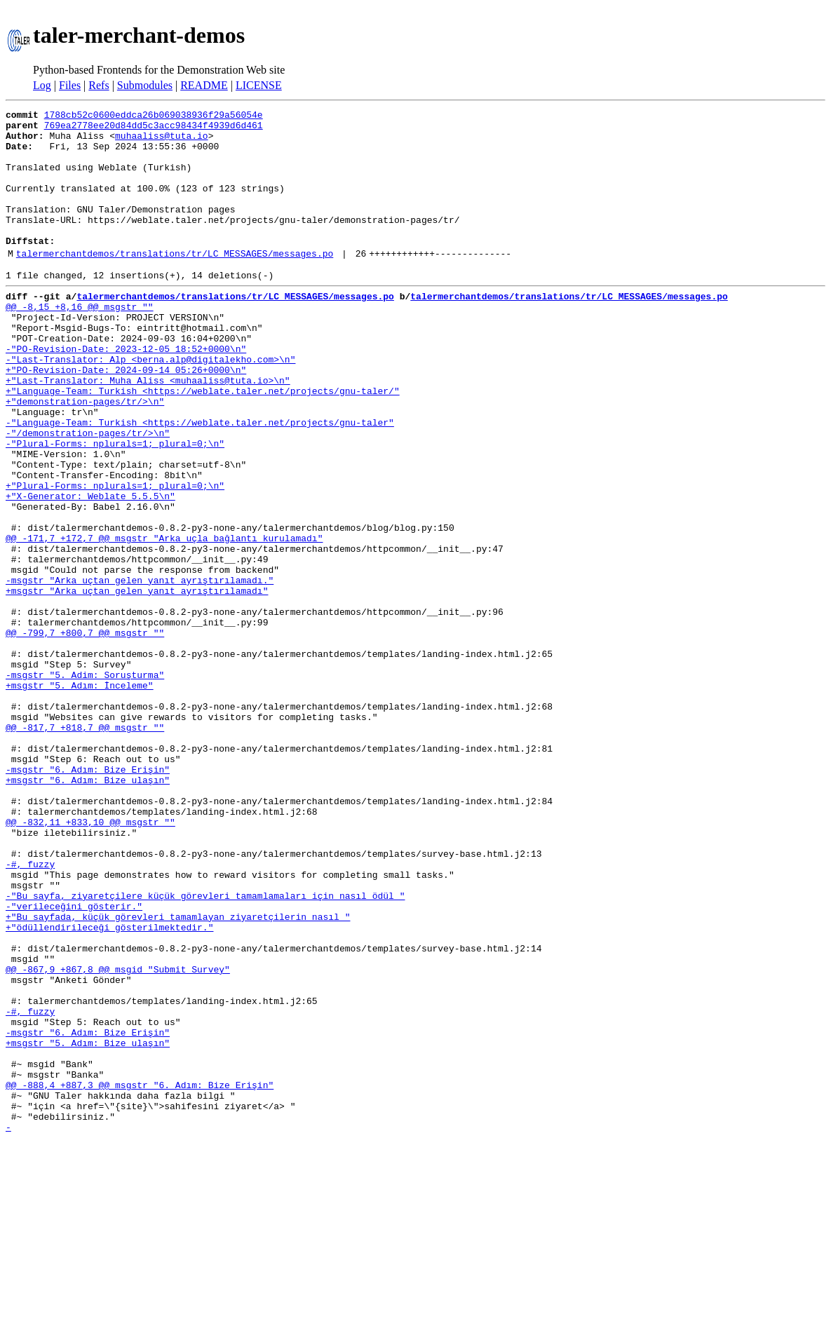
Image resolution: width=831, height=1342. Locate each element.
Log (42, 85)
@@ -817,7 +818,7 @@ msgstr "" (85, 847)
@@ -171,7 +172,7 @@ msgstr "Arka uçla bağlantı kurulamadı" (164, 620)
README (204, 85)
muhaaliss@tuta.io (161, 141)
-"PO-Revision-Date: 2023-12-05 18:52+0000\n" (126, 392)
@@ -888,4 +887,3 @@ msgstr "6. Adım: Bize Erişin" (139, 1276)
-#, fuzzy (30, 1011)
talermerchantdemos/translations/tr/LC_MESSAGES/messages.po (174, 282)
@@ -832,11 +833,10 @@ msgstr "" (90, 960)
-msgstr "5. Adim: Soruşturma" (85, 784)
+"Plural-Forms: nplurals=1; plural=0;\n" (115, 556)
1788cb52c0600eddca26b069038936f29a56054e (153, 116)
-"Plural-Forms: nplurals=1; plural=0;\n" (115, 506)
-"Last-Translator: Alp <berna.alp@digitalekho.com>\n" (150, 405)
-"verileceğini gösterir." (74, 1061)
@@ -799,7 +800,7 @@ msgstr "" (85, 733)
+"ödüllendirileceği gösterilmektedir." (109, 1086)
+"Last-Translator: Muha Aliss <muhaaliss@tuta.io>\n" (148, 430)
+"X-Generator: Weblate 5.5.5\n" (90, 569)
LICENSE (259, 85)
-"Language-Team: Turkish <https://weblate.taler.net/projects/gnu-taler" (200, 481)
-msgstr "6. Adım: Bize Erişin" (88, 897)
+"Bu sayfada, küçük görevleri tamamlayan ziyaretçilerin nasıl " (178, 1074)
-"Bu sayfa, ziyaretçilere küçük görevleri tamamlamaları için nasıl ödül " (205, 1049)
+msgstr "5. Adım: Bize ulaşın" (88, 1225)
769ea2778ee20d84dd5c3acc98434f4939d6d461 (153, 129)
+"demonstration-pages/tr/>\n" (85, 455)
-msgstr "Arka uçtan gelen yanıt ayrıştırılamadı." (139, 670)
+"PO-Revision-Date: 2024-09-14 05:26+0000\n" (126, 418)
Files (70, 85)
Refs (98, 85)
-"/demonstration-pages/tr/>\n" (88, 493)
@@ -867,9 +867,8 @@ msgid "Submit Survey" (118, 1137)
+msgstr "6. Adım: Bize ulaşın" (88, 910)
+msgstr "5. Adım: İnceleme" (80, 796)
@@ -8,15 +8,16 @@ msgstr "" (80, 342)
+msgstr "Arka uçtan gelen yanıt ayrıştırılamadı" (137, 683)
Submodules (145, 85)
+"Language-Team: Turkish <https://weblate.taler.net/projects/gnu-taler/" (203, 443)
